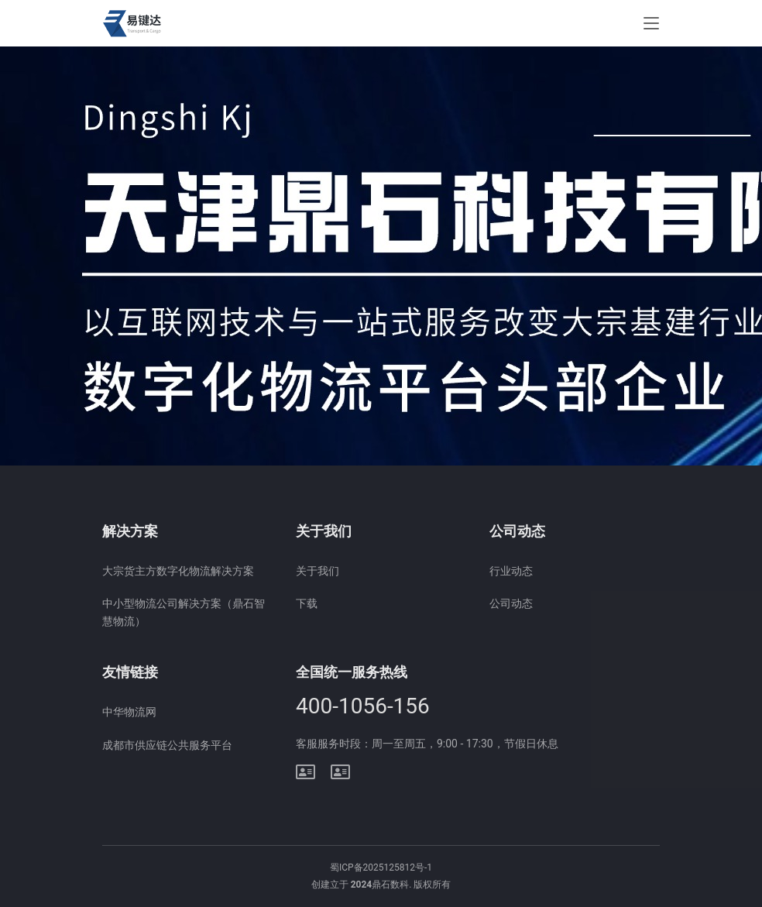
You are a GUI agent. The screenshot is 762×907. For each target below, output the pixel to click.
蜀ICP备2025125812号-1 (381, 867)
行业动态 (511, 571)
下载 (307, 603)
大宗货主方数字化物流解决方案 (178, 571)
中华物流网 (129, 712)
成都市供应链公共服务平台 (167, 745)
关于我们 (317, 571)
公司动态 (511, 603)
